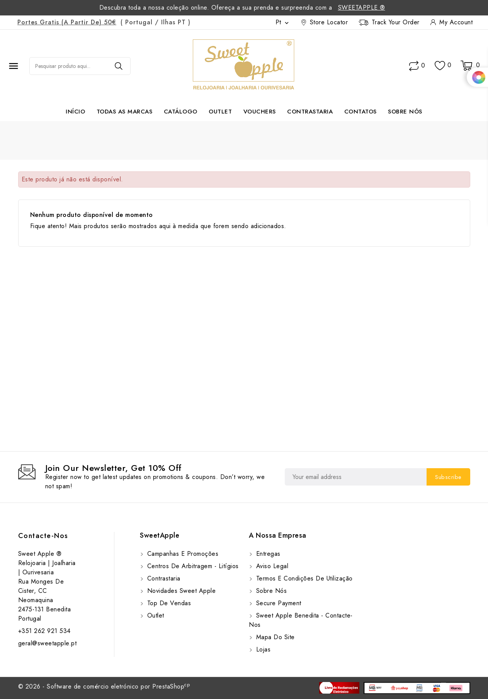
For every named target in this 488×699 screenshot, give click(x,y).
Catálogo (180, 111)
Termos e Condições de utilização (303, 578)
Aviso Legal (271, 566)
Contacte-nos (43, 536)
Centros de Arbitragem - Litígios (192, 566)
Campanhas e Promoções (181, 553)
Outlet (220, 111)
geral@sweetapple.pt (47, 643)
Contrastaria (310, 111)
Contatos (360, 111)
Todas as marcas (125, 111)
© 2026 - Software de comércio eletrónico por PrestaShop (104, 686)
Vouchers (259, 111)
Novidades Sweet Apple (180, 590)
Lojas (262, 649)
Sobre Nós (405, 111)
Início (75, 111)
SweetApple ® (361, 7)
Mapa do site (274, 637)
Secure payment (277, 603)
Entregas (267, 553)
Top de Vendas (168, 603)
